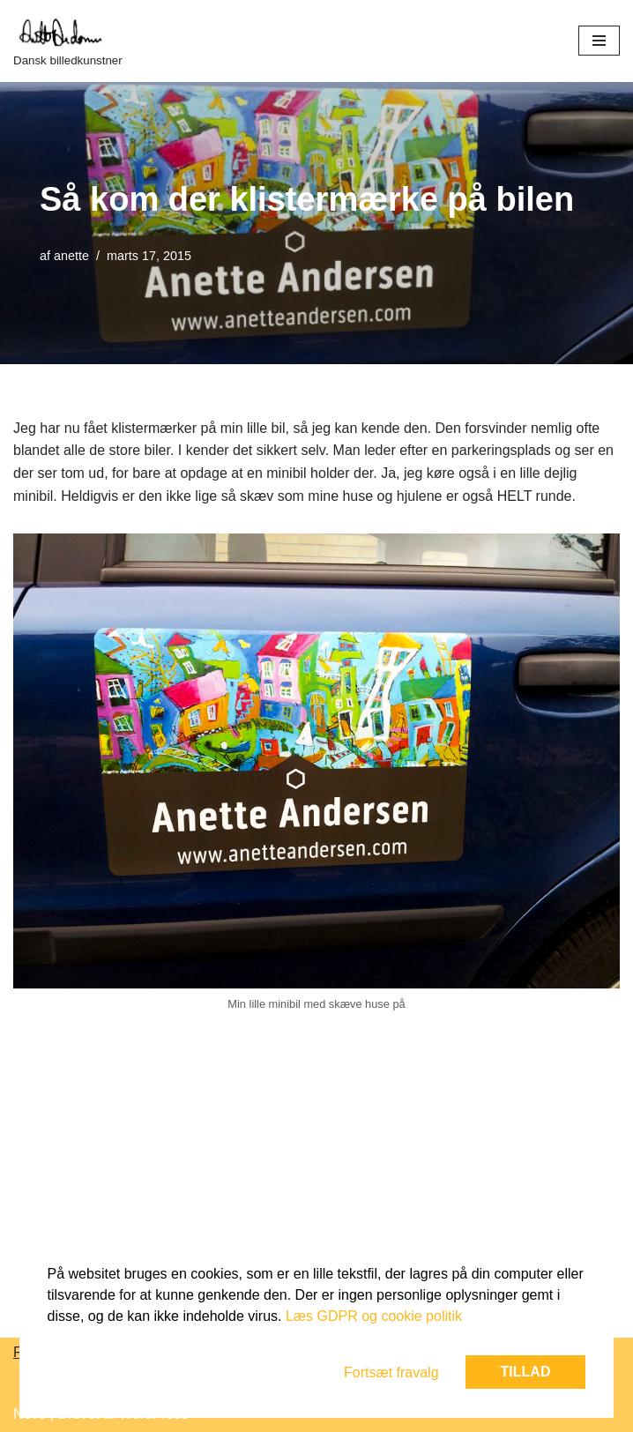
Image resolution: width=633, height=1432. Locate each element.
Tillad (526, 1371)
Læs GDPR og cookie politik (374, 1316)
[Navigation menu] (599, 41)
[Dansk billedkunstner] (68, 41)
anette (71, 256)
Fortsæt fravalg (391, 1372)
